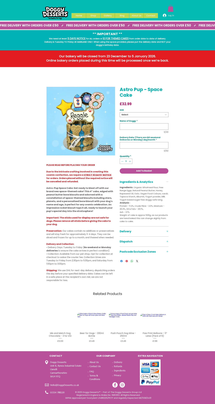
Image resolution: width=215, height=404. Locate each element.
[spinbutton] (126, 161)
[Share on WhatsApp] (132, 261)
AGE (122, 110)
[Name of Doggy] (144, 126)
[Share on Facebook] (121, 261)
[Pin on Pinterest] (126, 261)
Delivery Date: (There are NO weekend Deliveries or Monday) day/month (140, 138)
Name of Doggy (129, 121)
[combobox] (144, 114)
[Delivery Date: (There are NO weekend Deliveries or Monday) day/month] (144, 145)
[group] (107, 322)
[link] (170, 8)
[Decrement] (122, 161)
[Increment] (130, 161)
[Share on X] (137, 261)
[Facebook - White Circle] (115, 385)
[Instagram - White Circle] (122, 385)
